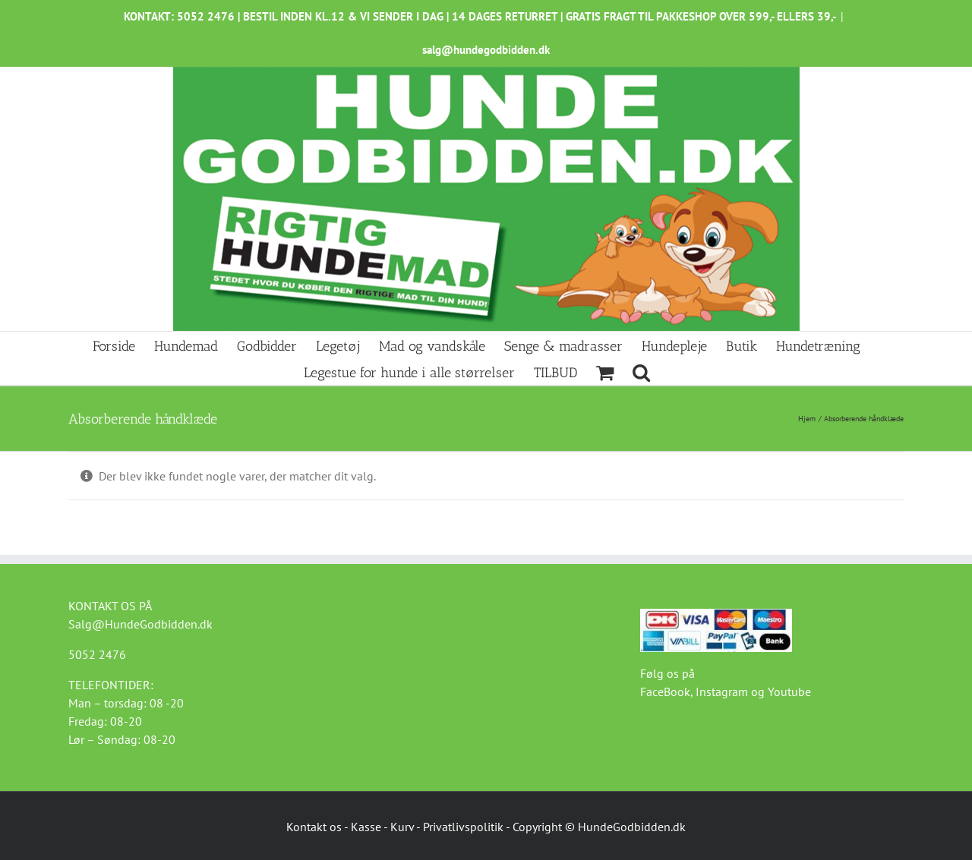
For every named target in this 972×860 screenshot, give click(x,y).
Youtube (789, 691)
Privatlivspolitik (463, 826)
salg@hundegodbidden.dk (486, 50)
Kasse (366, 826)
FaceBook (665, 691)
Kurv (402, 826)
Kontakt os (314, 826)
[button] (641, 371)
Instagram (722, 691)
